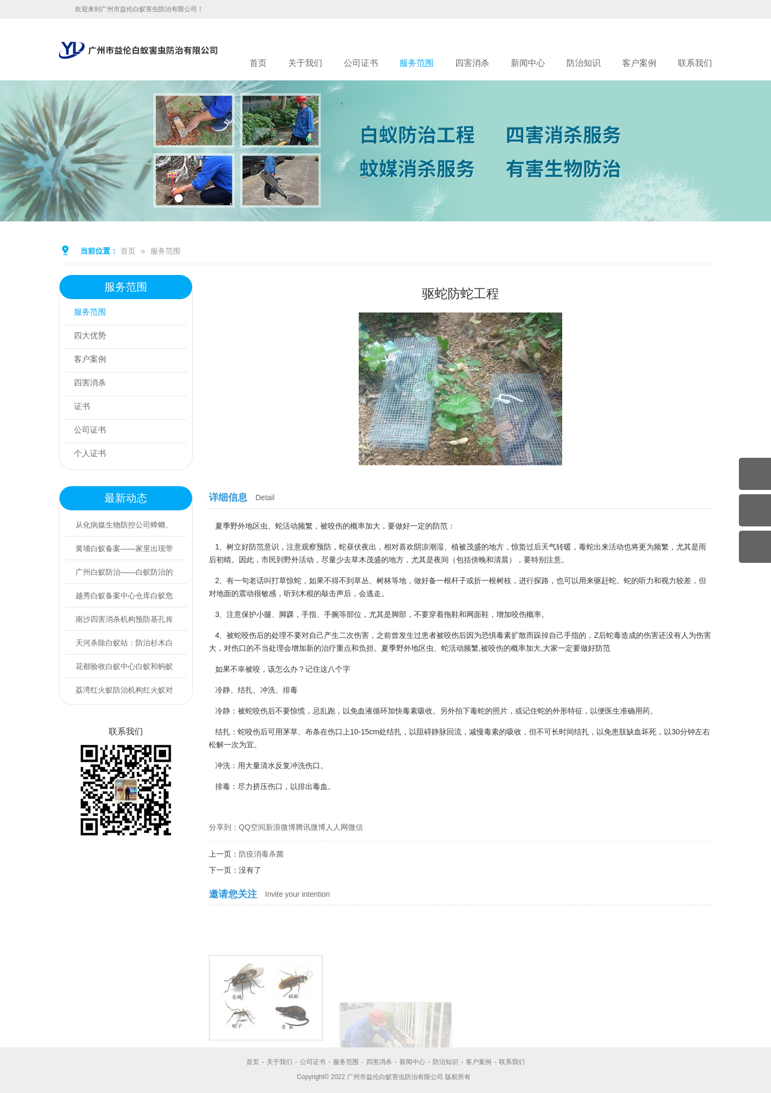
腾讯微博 (311, 827)
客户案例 (639, 63)
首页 (258, 63)
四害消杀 (472, 63)
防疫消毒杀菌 (261, 854)
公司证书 (361, 63)
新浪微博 (281, 827)
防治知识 (583, 63)
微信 (355, 827)
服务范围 (416, 63)
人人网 (337, 827)
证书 (84, 407)
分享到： (224, 827)
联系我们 (695, 63)
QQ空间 (252, 827)
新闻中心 (528, 63)
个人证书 (92, 454)
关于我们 (305, 63)
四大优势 (92, 336)
